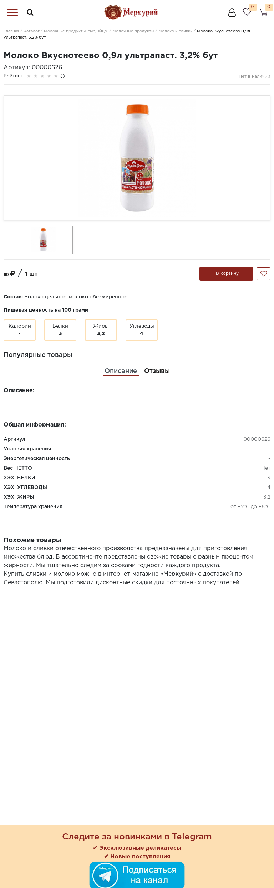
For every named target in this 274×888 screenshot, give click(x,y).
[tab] (121, 371)
